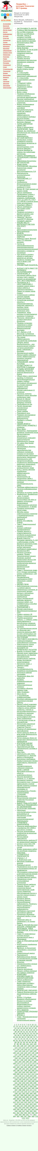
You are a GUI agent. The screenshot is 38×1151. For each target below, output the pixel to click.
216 (20, 1076)
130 (14, 1053)
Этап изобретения (24, 718)
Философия (7, 75)
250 (25, 1084)
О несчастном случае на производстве (26, 721)
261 (18, 1088)
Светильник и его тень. (26, 754)
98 (18, 1044)
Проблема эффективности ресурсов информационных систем (27, 489)
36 (34, 1030)
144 (18, 1056)
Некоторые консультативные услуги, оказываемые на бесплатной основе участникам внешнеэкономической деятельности (26, 815)
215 (16, 1076)
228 (16, 1079)
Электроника (7, 87)
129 (34, 1051)
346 (20, 1111)
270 (27, 1090)
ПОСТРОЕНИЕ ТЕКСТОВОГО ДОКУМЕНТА (27, 638)
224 (25, 1077)
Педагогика (6, 55)
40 (21, 1032)
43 (30, 1032)
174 (33, 1063)
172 (25, 1063)
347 (23, 1111)
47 (17, 1033)
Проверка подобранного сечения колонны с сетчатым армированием (26, 95)
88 (37, 1040)
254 (16, 1086)
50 (25, 1033)
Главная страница (11, 1125)
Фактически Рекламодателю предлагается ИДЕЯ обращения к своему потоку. (24, 579)
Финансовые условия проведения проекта (24, 140)
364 (14, 1116)
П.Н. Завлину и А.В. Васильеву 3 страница (25, 333)
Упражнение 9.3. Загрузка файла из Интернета (26, 756)
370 (36, 1116)
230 (23, 1079)
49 (23, 1033)
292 (36, 1095)
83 (23, 1040)
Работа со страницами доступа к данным (26, 121)
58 (24, 1035)
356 (33, 1113)
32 (23, 1030)
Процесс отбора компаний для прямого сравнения (27, 972)
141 (31, 1054)
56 (18, 1035)
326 (18, 1106)
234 (14, 1081)
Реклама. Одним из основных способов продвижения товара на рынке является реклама (26, 38)
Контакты (29, 1125)
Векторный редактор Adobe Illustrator (25, 47)
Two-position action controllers (23, 209)
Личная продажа (23, 65)
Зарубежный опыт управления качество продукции (25, 53)
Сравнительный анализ (26, 953)
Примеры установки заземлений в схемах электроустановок (24, 324)
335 (27, 1107)
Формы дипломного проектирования (24, 661)
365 (18, 1116)
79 (35, 1039)
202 (16, 1072)
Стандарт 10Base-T (24, 205)
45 (35, 1032)
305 (36, 1099)
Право (5, 59)
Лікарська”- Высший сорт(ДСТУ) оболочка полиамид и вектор (25, 219)
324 (34, 1104)
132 (21, 1053)
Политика (6, 57)
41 (24, 1032)
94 (30, 1042)
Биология (6, 26)
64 (17, 1037)
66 (23, 1037)
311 (34, 1100)
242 (20, 1083)
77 (30, 1039)
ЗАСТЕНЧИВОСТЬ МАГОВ (26, 28)
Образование (7, 50)
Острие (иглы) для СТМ (26, 844)
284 (31, 1093)
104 (14, 1046)
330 (33, 1106)
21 (15, 1028)
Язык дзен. (21, 752)
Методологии (22, 796)
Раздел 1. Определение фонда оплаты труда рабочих (25, 69)
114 (27, 1047)
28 (35, 1028)
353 (21, 1113)
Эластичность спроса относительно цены (25, 645)
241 (16, 1083)
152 (23, 1058)
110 (36, 1046)
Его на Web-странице (25, 32)
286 (14, 1095)
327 (21, 1106)
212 (29, 1074)
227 (36, 1077)
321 (23, 1104)
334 (23, 1107)
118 (18, 1049)
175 (36, 1063)
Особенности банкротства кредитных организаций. (27, 463)
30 (17, 1030)
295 (23, 1097)
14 (20, 1026)
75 (24, 1039)
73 (18, 1039)
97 (15, 1044)
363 (34, 1115)
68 (28, 1037)
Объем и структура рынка (27, 616)
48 (20, 1033)
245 (31, 1083)
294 (20, 1097)
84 (25, 1040)
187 (33, 1067)
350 (34, 1111)
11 (35, 1024)
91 (21, 1042)
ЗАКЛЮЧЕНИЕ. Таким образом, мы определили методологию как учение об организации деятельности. (27, 132)
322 (27, 1104)
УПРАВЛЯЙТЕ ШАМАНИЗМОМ (23, 823)
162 (36, 1060)
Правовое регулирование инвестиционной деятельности (26, 416)
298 (34, 1097)
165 (23, 1062)
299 (14, 1099)
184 (21, 1067)
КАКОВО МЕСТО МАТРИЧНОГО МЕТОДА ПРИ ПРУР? (26, 224)
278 (33, 1092)
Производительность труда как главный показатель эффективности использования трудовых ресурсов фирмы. (26, 114)
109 (33, 1046)
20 (37, 1026)
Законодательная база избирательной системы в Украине (27, 748)
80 (14, 1040)
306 (16, 1100)
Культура (6, 38)
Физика (5, 73)
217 (23, 1076)
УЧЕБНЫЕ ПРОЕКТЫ (25, 371)
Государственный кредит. (27, 877)
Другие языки (7, 30)
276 (25, 1092)
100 (23, 1044)
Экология (6, 83)
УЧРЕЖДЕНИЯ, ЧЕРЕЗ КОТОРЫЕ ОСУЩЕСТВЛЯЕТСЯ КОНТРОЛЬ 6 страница (26, 364)
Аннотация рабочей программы (24, 673)
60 (30, 1035)
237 (25, 1081)
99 (20, 1044)
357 (36, 1113)
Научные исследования (25, 34)
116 (34, 1047)
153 (27, 1058)
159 (25, 1060)
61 (32, 1035)
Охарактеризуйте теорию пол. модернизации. (27, 964)
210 (21, 1074)
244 (27, 1083)
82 (20, 1040)
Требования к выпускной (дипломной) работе (26, 911)
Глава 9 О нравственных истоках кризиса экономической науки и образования (26, 936)
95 (32, 1042)
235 (18, 1081)
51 (28, 1033)
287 (18, 1095)
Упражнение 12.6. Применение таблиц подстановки (24, 86)
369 (33, 1116)
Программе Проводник (25, 875)
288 (21, 1095)
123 (36, 1049)
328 (25, 1106)
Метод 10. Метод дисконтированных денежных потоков (24, 400)
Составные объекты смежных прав (25, 689)
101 (27, 1044)
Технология (6, 71)
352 (18, 1113)
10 (32, 1024)
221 (14, 1077)
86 (31, 1040)
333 (20, 1107)
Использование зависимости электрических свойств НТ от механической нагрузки (27, 839)
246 (34, 1083)
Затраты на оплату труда (27, 492)
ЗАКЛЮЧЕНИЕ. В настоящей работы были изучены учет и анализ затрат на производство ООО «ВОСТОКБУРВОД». (26, 277)
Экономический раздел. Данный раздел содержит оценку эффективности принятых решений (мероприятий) (26, 356)
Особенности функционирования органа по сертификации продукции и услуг (27, 184)
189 (16, 1069)
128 (31, 1051)
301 (21, 1099)
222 (18, 1077)
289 (25, 1095)
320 (20, 1104)
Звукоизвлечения (23, 231)
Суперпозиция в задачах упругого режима (26, 295)
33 (25, 1030)
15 (23, 1026)
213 (33, 1074)
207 (34, 1072)
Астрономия (7, 24)
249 (21, 1084)
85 (28, 1040)
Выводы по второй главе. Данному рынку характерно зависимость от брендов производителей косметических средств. (27, 655)
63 (14, 1037)
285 (34, 1093)
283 (27, 1093)
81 (17, 1040)
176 (16, 1065)
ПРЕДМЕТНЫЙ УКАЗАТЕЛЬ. (27, 265)
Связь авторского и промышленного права (25, 467)
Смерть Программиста (26, 155)
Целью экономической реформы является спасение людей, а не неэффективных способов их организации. (27, 602)
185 (25, 1067)
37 (37, 1030)
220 (34, 1076)
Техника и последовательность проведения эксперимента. (27, 669)
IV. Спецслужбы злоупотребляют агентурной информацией (27, 74)
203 (20, 1072)
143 (14, 1056)
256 (23, 1086)
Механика (6, 48)
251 (29, 1084)
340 (21, 1109)
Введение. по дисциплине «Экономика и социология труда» (26, 949)
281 (20, 1093)
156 (14, 1060)
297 (31, 1097)
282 (23, 1093)
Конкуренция (21, 967)
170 (18, 1063)
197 (21, 1070)
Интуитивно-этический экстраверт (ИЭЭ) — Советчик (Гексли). (26, 725)
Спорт (5, 67)
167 (31, 1062)
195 (14, 1070)
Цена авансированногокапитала (27, 229)
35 (31, 1030)
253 (36, 1084)
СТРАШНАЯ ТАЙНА (24, 83)
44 (32, 1032)
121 (29, 1049)
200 (33, 1070)
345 (16, 1111)
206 (31, 1072)
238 (29, 1081)
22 (18, 1028)
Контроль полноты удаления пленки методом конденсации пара (27, 395)
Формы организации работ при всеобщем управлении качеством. (27, 850)
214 (36, 1074)
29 (14, 1030)
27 (32, 1028)
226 (33, 1077)
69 (31, 1037)
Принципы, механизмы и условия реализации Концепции (26, 319)
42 (27, 1032)
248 (18, 1084)
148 (33, 1056)
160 (29, 1060)
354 (25, 1113)
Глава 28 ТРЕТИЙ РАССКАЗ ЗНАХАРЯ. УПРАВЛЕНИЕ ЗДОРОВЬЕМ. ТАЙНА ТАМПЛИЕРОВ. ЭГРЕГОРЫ (27, 927)
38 (15, 1032)
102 (31, 1044)
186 (29, 1067)
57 (21, 1035)
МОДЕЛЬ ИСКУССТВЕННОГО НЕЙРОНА (24, 235)
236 (21, 1081)
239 (33, 1081)
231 (27, 1079)
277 (29, 1092)
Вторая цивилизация (25, 609)
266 (36, 1088)
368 (29, 1116)
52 (31, 1033)
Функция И (21, 519)
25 (27, 1028)
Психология (7, 61)
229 (20, 1079)
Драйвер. (20, 932)
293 (16, 1097)
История (5, 36)
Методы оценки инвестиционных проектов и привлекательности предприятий (27, 514)
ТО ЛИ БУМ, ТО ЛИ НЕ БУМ (27, 50)
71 (37, 1037)
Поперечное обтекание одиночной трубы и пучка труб (26, 916)
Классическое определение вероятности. (27, 945)
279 (36, 1092)
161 (33, 1060)
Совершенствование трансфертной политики (26, 641)
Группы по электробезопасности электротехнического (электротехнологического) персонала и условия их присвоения (27, 248)
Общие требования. (24, 207)
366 (21, 1116)
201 (36, 1070)
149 (36, 1056)
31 (20, 1030)
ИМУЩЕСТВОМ (22, 584)
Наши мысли (21, 694)
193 (31, 1069)
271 (31, 1090)
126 (23, 1051)
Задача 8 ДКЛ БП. (23, 57)
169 (14, 1063)
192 (27, 1069)
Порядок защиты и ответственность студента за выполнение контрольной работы (26, 534)
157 (18, 1060)
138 (20, 1054)
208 (14, 1074)
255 (20, 1086)
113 (23, 1047)
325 (14, 1106)
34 (28, 1030)
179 (27, 1065)
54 (37, 1033)
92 (24, 1042)
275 (21, 1092)
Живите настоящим (24, 969)
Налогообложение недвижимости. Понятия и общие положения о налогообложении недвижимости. (27, 905)
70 (34, 1037)
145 (21, 1056)
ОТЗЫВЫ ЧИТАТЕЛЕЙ (25, 369)
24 (24, 1028)
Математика (7, 44)
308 (23, 1100)
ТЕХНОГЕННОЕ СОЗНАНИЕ (23, 793)
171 (21, 1063)
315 (25, 1102)
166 (27, 1062)
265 (33, 1088)
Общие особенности (24, 980)
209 (18, 1074)
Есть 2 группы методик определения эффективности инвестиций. (26, 472)
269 (23, 1090)
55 (15, 1035)
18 (31, 1026)
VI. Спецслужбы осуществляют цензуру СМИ (26, 79)
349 (31, 1111)
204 (23, 1072)
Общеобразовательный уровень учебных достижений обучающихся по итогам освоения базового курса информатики (27, 384)
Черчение (6, 81)
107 (25, 1046)
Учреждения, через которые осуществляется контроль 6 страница (27, 314)
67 (25, 1037)
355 (29, 1113)
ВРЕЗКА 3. (21, 1015)
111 (16, 1047)
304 (33, 1099)
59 (27, 1035)
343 (33, 1109)
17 (28, 1026)
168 (34, 1062)
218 (27, 1076)
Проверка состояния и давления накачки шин (25, 213)
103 (35, 1044)
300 (18, 1099)
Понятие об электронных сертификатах (26, 730)
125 (20, 1051)
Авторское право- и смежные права (24, 664)
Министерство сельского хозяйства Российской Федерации (26, 799)
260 (14, 1088)
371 (23, 1118)
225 (29, 1077)
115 (31, 1047)
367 (25, 1116)
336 (31, 1107)
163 (16, 1062)
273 (14, 1092)
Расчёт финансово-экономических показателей (24, 407)
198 (25, 1070)
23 (21, 1028)
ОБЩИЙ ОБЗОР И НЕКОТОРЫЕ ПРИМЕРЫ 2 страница (27, 425)
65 (20, 1037)
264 (29, 1088)
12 (14, 1026)
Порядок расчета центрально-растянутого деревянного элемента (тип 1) (27, 61)
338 (14, 1109)
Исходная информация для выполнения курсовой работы (27, 700)
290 (29, 1095)
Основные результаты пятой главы (25, 509)
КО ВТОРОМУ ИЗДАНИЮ (26, 808)
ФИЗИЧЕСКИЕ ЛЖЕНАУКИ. (27, 990)
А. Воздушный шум (24, 860)
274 (18, 1092)
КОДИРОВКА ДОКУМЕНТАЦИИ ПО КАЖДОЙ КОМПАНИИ (25, 976)
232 (31, 1079)
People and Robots (23, 298)
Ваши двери (21, 429)
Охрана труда (7, 52)
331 (36, 1106)
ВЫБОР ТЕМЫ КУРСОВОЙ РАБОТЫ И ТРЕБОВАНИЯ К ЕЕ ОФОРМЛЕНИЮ (27, 805)
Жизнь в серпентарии (25, 127)
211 (25, 1074)
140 (27, 1054)
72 (15, 1039)
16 (25, 1026)
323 (31, 1104)
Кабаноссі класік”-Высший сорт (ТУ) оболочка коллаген (26, 240)
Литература (6, 40)
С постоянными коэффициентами (23, 696)
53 (34, 1033)
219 (31, 1076)
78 (32, 1039)
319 (16, 1104)
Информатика (7, 34)
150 (16, 1058)
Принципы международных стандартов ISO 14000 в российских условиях (27, 828)
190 (20, 1069)
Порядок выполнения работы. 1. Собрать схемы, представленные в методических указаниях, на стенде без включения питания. (27, 622)
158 (21, 1060)
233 (34, 1079)
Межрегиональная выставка (23, 329)
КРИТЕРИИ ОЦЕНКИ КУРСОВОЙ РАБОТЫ (25, 744)
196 (18, 1070)
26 (30, 1028)
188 (36, 1067)
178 (23, 1065)
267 (16, 1090)
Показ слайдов (22, 411)
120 (25, 1049)
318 (36, 1102)
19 (34, 1026)
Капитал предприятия (25, 99)
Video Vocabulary (23, 692)
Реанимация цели (23, 413)
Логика (5, 42)
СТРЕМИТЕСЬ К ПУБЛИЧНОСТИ (23, 855)
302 (25, 1099)
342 (29, 1109)
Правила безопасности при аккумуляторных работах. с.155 (27, 993)
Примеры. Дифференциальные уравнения (24, 681)
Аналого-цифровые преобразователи (24, 528)
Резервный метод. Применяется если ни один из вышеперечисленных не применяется (27, 867)
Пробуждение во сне (24, 404)
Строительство (8, 69)
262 (21, 1088)
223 (21, 1077)
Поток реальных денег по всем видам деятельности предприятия (27, 734)
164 (20, 1062)
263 (25, 1088)
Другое (5, 32)
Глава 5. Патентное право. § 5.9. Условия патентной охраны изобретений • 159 (27, 572)
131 (18, 1053)
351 (14, 1113)
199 (29, 1070)
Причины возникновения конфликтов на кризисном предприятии (26, 833)
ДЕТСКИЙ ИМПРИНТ (25, 138)
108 (29, 1046)
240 (36, 1081)
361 (27, 1115)
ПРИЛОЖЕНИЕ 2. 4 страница (24, 179)
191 (23, 1069)
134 (29, 1053)
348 (27, 1111)
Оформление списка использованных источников (24, 880)
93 (27, 1042)
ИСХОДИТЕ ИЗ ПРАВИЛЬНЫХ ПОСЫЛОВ (27, 648)
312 (14, 1102)
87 (34, 1040)
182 (14, 1067)
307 (20, 1100)
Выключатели (22, 90)
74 (21, 1039)
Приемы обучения (23, 215)
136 (36, 1053)
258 (31, 1086)
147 (29, 1056)
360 (23, 1115)
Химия (5, 79)
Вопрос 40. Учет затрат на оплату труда (27, 190)
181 (34, 1065)
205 (27, 1072)
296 (27, 1097)
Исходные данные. (24, 898)
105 (18, 1046)
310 (31, 1100)
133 (25, 1053)
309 (27, 1100)
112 (20, 1047)
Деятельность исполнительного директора (23, 175)
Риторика (6, 63)
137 (16, 1054)
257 (27, 1086)
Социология (7, 65)
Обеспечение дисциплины (26, 161)
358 (16, 1115)
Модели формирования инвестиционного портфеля (25, 106)
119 (21, 1049)
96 (35, 1042)
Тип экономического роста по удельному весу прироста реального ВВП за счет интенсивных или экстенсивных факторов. (27, 632)
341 (25, 1109)
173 (29, 1063)
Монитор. (20, 962)
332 (16, 1107)
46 (14, 1033)
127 (27, 1051)
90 (18, 1042)
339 (18, 1109)
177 (20, 1065)
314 (21, 1102)
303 (29, 1099)
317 (33, 1102)
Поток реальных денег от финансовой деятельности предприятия (27, 739)
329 (29, 1106)
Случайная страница (21, 1125)
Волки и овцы (22, 92)
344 (36, 1109)
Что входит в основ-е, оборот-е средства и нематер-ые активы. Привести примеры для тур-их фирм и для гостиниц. (25, 259)
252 (33, 1084)
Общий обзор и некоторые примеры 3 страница (27, 377)
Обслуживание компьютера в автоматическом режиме (27, 873)
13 (17, 1026)
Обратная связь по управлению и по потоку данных (26, 921)
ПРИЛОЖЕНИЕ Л (23, 607)
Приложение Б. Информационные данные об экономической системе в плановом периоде (27, 957)
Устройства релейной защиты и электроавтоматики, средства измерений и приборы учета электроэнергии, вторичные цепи (25, 305)
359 (20, 1115)
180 (31, 1065)
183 (18, 1067)
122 (33, 1049)
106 (21, 1046)
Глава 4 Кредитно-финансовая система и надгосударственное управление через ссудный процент (27, 985)
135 (33, 1053)
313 (18, 1102)
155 (34, 1058)
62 (35, 1035)
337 (34, 1107)
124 (16, 1051)
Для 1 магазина (22, 1010)
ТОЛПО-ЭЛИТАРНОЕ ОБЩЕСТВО (25, 124)
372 (27, 1118)
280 (16, 1093)
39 (18, 1032)
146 (25, 1056)
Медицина (6, 46)
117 (14, 1049)
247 (14, 1084)
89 (15, 1042)
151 (20, 1058)
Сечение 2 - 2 (22, 858)
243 (23, 1083)
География (6, 28)
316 (29, 1102)
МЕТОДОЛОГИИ (23, 162)
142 (34, 1054)
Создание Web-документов (27, 30)
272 (34, 1090)
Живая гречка (22, 164)
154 (31, 1058)
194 (34, 1069)
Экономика (6, 85)
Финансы (6, 77)
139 (23, 1054)
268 (20, 1090)
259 (34, 1086)
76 (27, 1039)
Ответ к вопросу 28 (24, 614)
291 (33, 1095)
